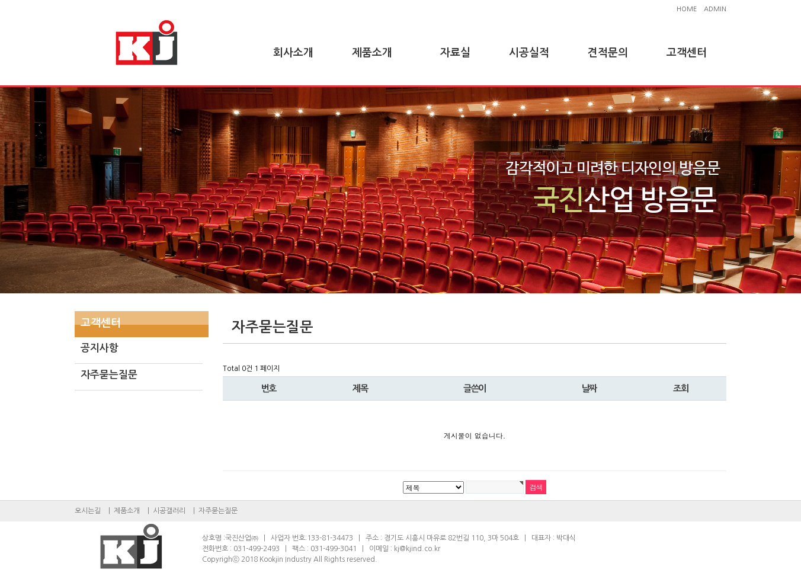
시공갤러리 (169, 510)
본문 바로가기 (0, 0)
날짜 (589, 388)
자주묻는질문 (109, 375)
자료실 (455, 52)
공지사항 (99, 348)
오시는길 (88, 510)
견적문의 (608, 52)
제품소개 (372, 52)
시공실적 (529, 52)
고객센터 (687, 52)
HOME (687, 9)
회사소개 (293, 52)
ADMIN (715, 9)
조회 (680, 388)
